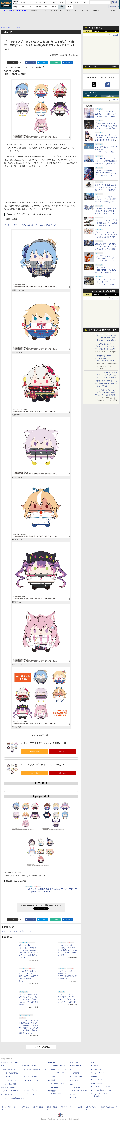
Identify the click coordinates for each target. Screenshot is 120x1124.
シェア (32, 62)
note (56, 62)
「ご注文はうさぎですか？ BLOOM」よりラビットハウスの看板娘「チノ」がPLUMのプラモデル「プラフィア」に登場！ (106, 116)
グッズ (68, 10)
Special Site (93, 67)
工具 (81, 10)
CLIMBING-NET (56, 1087)
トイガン (54, 10)
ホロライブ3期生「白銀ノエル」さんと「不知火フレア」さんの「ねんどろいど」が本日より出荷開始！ (28, 999)
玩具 (75, 10)
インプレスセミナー (30, 1077)
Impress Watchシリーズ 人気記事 (102, 291)
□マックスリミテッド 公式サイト (17, 931)
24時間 (96, 31)
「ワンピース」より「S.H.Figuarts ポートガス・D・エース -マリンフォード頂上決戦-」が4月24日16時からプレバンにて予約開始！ (106, 261)
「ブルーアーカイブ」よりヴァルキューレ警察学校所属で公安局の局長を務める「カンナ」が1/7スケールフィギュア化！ (106, 163)
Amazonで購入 (34, 751)
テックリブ (73, 1094)
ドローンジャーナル (9, 1080)
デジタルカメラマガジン (11, 1091)
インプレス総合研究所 (10, 1073)
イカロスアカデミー (78, 1080)
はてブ (44, 62)
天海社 (96, 1065)
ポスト (14, 62)
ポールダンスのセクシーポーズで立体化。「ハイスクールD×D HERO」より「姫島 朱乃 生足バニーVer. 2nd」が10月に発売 (106, 140)
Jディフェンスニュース (80, 1069)
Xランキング (93, 93)
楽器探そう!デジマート (58, 1069)
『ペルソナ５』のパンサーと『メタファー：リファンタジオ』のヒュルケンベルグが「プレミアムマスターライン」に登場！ (106, 349)
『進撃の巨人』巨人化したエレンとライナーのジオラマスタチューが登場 (106, 383)
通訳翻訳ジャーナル (78, 1073)
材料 (87, 10)
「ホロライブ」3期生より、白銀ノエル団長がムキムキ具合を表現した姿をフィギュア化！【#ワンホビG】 (67, 950)
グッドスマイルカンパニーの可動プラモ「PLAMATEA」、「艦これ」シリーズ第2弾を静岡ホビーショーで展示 (106, 152)
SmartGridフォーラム (31, 1065)
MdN (71, 1084)
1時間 (87, 31)
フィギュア (43, 10)
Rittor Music (52, 1062)
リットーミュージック (58, 1065)
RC (61, 10)
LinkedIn (69, 62)
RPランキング (91, 96)
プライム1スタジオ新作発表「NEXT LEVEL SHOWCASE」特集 (102, 330)
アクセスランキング (96, 28)
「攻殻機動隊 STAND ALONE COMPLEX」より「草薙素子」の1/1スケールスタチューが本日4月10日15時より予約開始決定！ (106, 361)
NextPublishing (29, 1094)
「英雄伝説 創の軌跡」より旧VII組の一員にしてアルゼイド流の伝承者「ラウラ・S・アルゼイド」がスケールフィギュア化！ (106, 213)
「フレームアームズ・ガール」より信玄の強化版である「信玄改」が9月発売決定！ (106, 234)
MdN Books (76, 1087)
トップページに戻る (41, 1047)
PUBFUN (94, 1077)
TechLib (74, 1097)
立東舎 (53, 1077)
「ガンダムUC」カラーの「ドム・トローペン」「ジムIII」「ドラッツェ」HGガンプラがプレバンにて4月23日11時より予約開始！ (106, 284)
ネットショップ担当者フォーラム (35, 1069)
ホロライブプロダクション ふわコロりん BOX (43, 743)
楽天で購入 (62, 751)
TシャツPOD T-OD (57, 1073)
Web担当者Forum (9, 1069)
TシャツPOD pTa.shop (102, 1086)
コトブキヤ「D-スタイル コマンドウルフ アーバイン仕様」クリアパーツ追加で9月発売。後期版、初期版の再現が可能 (106, 190)
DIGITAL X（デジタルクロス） (34, 1080)
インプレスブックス (30, 1090)
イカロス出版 (74, 1062)
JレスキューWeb (77, 1077)
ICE (92, 1062)
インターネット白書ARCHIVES (13, 1098)
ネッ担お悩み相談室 (9, 1084)
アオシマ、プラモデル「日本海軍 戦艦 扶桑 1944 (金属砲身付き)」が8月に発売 (106, 222)
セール (95, 10)
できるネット (7, 1094)
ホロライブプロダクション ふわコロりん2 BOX (44, 764)
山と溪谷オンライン (57, 1083)
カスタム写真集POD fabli (102, 1090)
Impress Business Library (32, 1073)
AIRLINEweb (76, 1065)
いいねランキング (110, 96)
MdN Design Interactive (80, 1091)
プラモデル (33, 10)
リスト (22, 62)
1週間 (106, 31)
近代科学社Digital (56, 1094)
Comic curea (98, 1069)
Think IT (5, 1065)
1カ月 (115, 31)
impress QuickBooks (100, 1073)
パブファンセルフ (99, 1080)
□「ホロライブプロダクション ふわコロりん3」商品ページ (30, 225)
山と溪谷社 (52, 1080)
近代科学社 (52, 1091)
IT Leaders (6, 1077)
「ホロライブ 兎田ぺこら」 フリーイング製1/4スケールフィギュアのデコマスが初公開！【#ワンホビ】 (28, 976)
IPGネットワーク (97, 1083)
